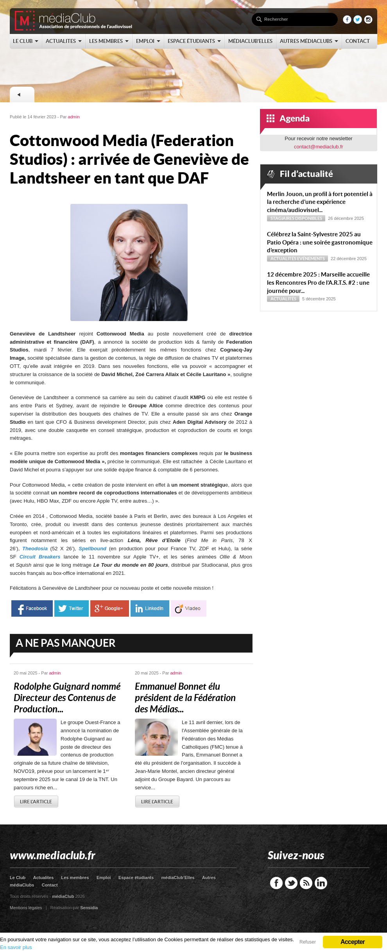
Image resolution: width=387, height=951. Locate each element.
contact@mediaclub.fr (318, 147)
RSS (306, 883)
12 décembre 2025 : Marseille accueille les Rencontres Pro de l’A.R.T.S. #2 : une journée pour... (318, 282)
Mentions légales (26, 907)
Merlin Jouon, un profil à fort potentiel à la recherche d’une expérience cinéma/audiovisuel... (320, 202)
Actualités (283, 258)
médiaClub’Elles (178, 877)
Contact (50, 885)
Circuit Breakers (40, 557)
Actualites (43, 877)
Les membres (75, 877)
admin (74, 116)
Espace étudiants (136, 877)
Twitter (291, 883)
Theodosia (35, 548)
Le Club (17, 877)
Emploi (104, 877)
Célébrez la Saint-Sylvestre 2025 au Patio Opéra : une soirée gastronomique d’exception (320, 242)
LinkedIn (321, 883)
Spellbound (92, 548)
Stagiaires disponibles (296, 218)
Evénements (311, 258)
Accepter (352, 942)
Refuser (307, 942)
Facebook (276, 883)
